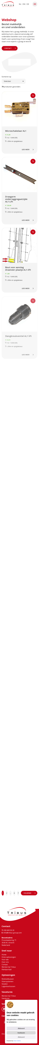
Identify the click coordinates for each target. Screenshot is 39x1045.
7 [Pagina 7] (18, 893)
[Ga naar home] (8, 4)
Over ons (5, 962)
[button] (34, 4)
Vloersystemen (7, 981)
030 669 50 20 (8, 930)
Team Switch (17, 1040)
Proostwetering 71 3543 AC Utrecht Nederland (9, 942)
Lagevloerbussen (8, 986)
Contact (8, 48)
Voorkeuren (21, 1033)
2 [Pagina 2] (6, 893)
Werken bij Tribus (9, 967)
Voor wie (5, 959)
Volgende (28, 893)
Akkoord (21, 1028)
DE (28, 4)
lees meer (26, 149)
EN (24, 4)
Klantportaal (6, 969)
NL (20, 4)
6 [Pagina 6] (14, 893)
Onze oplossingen (9, 957)
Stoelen (5, 984)
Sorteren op (6, 77)
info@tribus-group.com (12, 933)
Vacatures (5, 998)
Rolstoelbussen (8, 979)
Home (4, 954)
